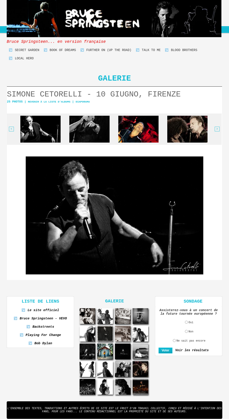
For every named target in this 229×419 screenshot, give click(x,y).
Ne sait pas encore (191, 340)
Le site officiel (43, 310)
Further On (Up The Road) (106, 50)
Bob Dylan (43, 343)
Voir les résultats (190, 350)
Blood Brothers (181, 50)
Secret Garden (24, 50)
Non (191, 331)
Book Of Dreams (60, 50)
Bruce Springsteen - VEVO (43, 318)
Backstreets (43, 327)
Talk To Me (148, 50)
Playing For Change (43, 335)
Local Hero (21, 58)
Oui (191, 322)
